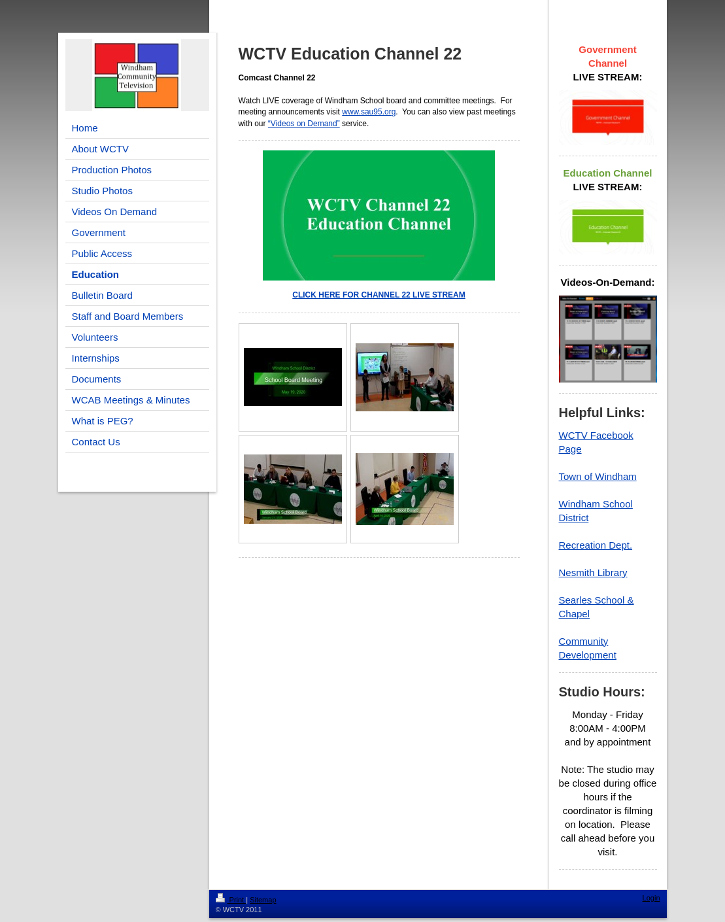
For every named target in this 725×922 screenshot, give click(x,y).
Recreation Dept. (596, 545)
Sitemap (263, 900)
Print (231, 900)
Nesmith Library (593, 572)
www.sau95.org (369, 111)
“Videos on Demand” (304, 123)
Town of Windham (598, 476)
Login (651, 898)
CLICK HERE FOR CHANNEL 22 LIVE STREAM (378, 294)
